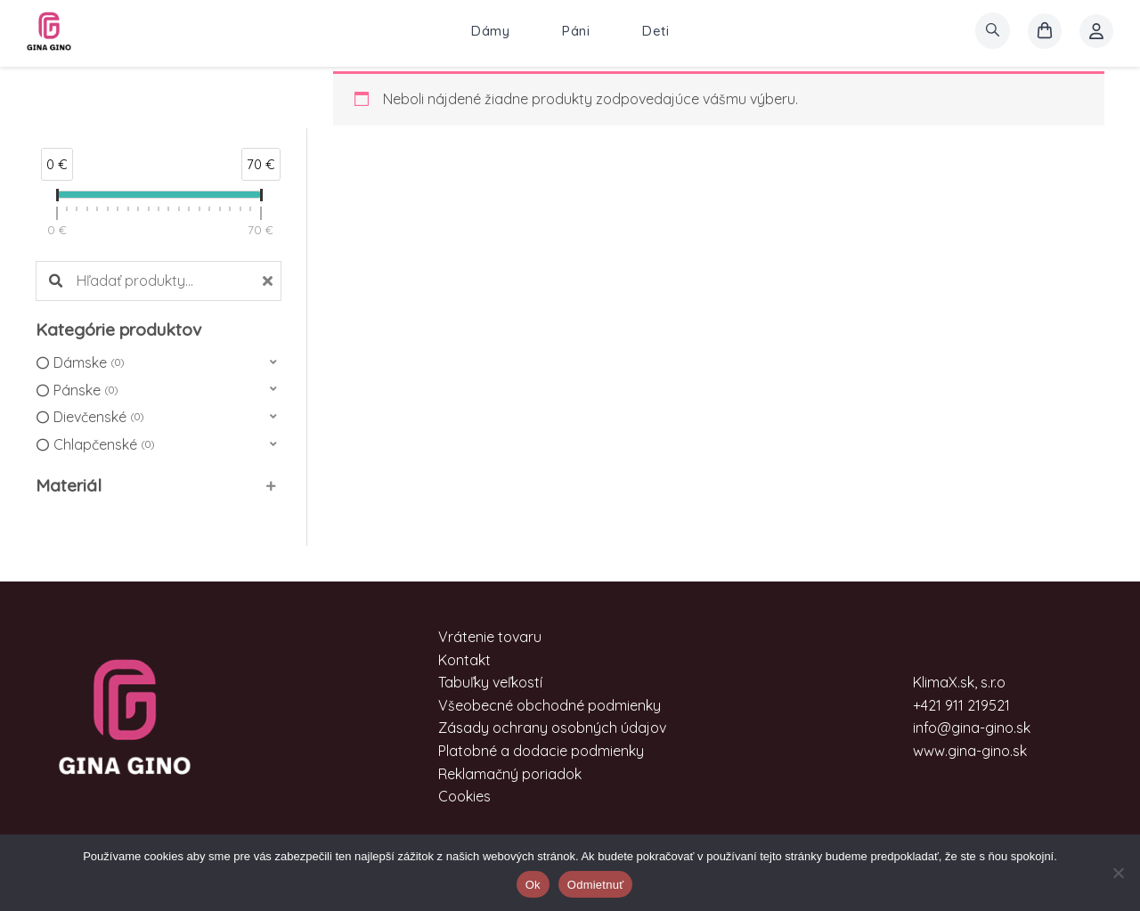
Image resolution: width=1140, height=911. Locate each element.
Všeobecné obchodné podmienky (549, 705)
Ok (533, 884)
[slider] (57, 198)
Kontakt (464, 660)
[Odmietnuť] (1118, 873)
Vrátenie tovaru (490, 637)
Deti (655, 30)
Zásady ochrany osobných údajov (552, 727)
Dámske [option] (88, 363)
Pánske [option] (85, 391)
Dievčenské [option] (98, 417)
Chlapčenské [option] (103, 445)
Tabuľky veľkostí (490, 682)
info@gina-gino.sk (971, 727)
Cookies (464, 796)
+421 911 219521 (961, 705)
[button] (158, 363)
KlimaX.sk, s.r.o (959, 682)
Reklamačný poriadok (510, 774)
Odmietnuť (595, 884)
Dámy (490, 30)
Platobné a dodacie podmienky (541, 751)
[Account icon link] (1096, 31)
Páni (576, 30)
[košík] (1045, 31)
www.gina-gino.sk (970, 751)
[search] (992, 30)
